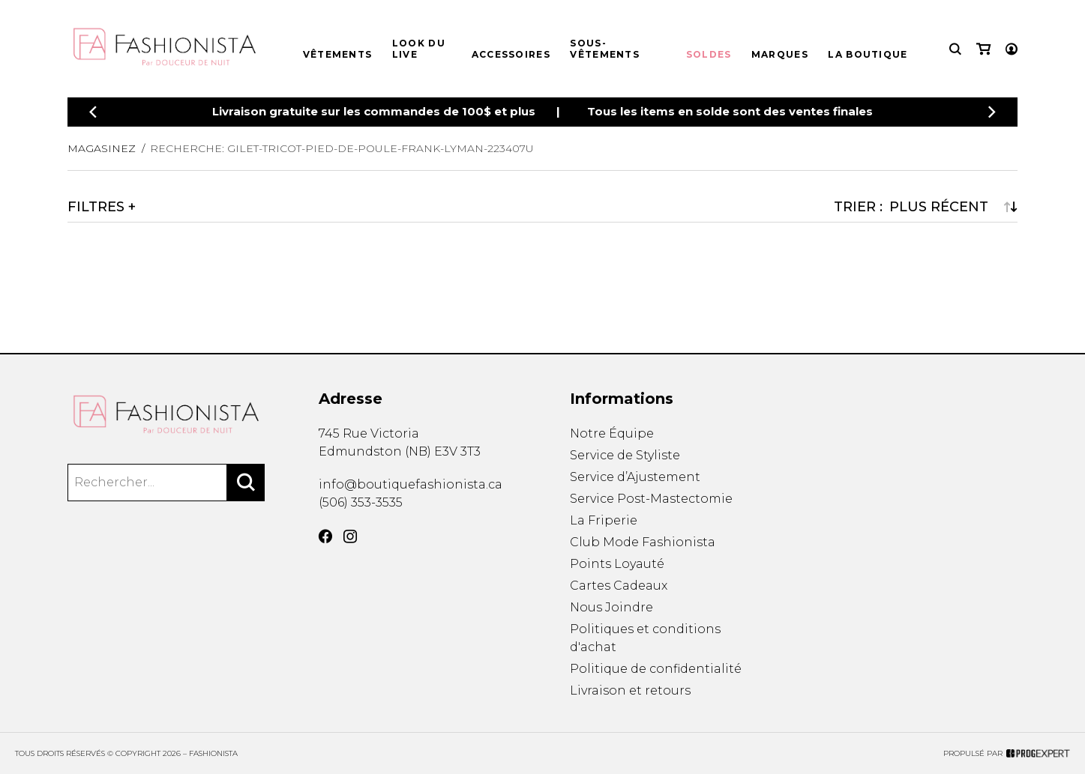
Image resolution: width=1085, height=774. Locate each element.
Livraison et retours (630, 690)
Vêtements (338, 54)
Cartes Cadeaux (618, 585)
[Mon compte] (1012, 49)
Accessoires (511, 54)
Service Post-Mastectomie (651, 499)
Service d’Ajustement (635, 477)
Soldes (709, 54)
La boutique (867, 54)
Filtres (95, 207)
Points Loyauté (617, 564)
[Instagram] (350, 536)
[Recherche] (955, 49)
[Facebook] (325, 536)
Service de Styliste (625, 455)
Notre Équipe (612, 433)
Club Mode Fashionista (642, 542)
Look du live (418, 48)
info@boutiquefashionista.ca (410, 484)
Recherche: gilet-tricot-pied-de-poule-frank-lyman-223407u (342, 148)
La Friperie (603, 520)
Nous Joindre (611, 607)
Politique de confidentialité (656, 669)
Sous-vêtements (605, 48)
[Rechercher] (246, 482)
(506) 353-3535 (361, 502)
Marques (779, 54)
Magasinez (101, 148)
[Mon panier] (983, 49)
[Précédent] (93, 112)
